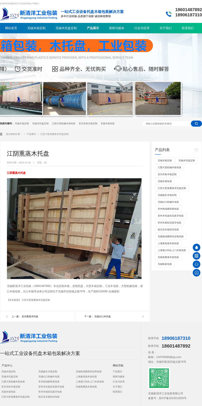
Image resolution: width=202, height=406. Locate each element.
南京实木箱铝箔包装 (168, 229)
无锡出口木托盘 (102, 316)
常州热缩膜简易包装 (168, 208)
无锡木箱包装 (107, 123)
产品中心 (7, 365)
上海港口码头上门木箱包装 (172, 250)
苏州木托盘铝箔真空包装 (171, 215)
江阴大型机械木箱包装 (63, 123)
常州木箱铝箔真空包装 (169, 222)
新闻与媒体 (116, 28)
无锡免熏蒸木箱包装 (168, 257)
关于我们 (166, 28)
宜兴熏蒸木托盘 (30, 316)
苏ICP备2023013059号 (173, 398)
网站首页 (11, 28)
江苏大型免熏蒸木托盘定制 (54, 134)
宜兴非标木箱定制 (88, 123)
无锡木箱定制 (36, 28)
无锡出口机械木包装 (168, 202)
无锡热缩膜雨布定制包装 (171, 236)
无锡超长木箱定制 (167, 195)
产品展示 (93, 28)
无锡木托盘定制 (66, 28)
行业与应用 (141, 28)
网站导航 (118, 365)
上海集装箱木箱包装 (168, 243)
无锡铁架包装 (165, 264)
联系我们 (188, 28)
